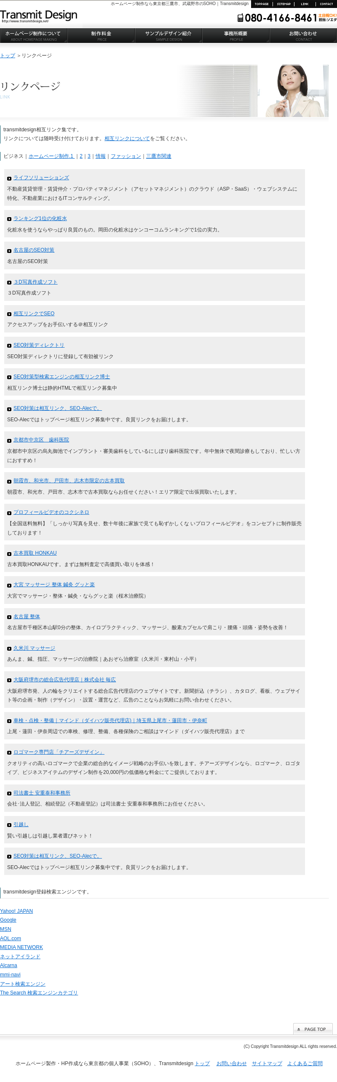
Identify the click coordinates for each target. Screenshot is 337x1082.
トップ (7, 55)
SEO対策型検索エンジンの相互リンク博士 (61, 377)
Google (8, 920)
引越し (21, 824)
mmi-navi (10, 975)
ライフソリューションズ (41, 178)
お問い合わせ (326, 4)
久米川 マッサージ (34, 648)
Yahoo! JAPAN (16, 911)
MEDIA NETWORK (21, 947)
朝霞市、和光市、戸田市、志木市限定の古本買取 (69, 481)
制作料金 (101, 35)
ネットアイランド (20, 957)
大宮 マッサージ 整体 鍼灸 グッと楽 (54, 585)
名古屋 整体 (26, 616)
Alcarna (8, 965)
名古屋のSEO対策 (33, 250)
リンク (305, 4)
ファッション (126, 156)
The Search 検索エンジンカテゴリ (39, 993)
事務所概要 (236, 35)
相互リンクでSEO (33, 313)
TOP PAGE (262, 4)
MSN (5, 929)
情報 (101, 156)
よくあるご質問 (305, 1063)
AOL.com (10, 938)
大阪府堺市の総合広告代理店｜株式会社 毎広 (64, 680)
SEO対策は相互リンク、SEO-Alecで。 (57, 408)
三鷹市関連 (158, 156)
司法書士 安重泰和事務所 (41, 793)
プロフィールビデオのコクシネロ (51, 512)
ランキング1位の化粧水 (40, 218)
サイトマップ (283, 4)
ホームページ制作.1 (52, 156)
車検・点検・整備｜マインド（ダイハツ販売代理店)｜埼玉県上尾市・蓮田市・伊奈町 (110, 720)
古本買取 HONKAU (35, 553)
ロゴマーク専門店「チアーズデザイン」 (58, 752)
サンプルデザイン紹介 (168, 35)
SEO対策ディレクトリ (38, 345)
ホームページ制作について (33, 35)
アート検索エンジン (22, 984)
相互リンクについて (127, 138)
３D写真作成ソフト (35, 282)
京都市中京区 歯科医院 (41, 440)
